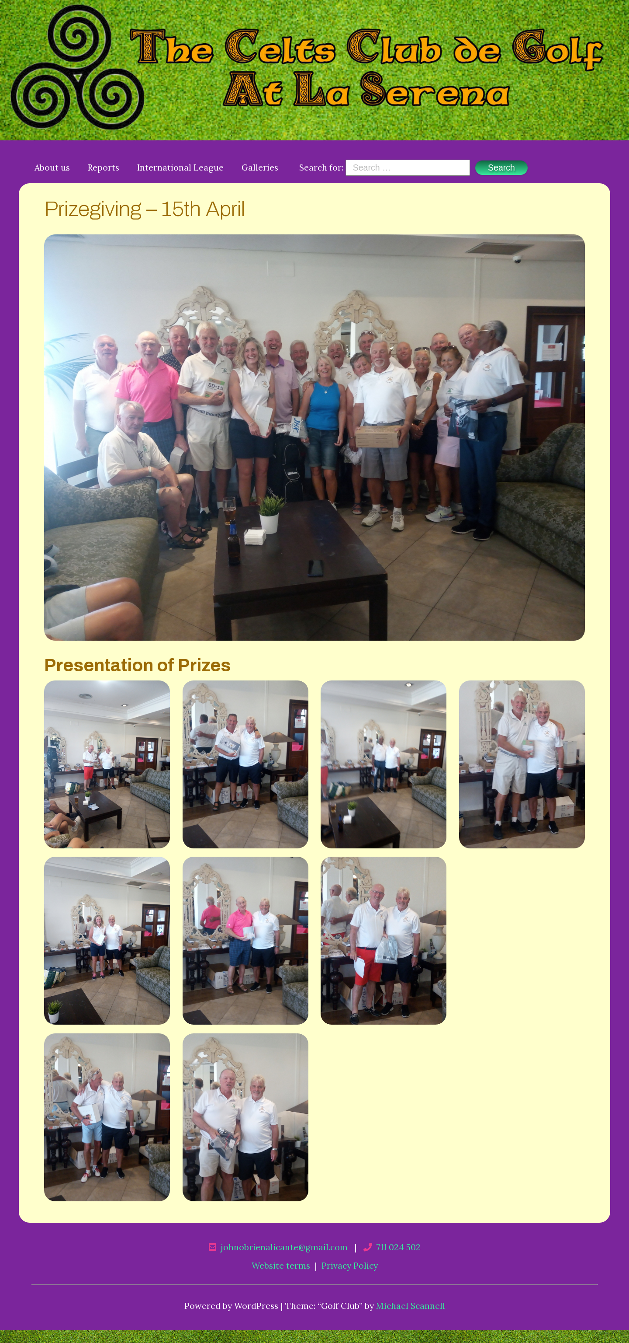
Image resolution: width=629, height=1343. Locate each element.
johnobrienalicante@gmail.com (284, 1247)
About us (52, 167)
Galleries (260, 167)
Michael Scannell (410, 1305)
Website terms (281, 1265)
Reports (103, 167)
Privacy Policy (349, 1265)
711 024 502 (399, 1247)
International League (180, 167)
